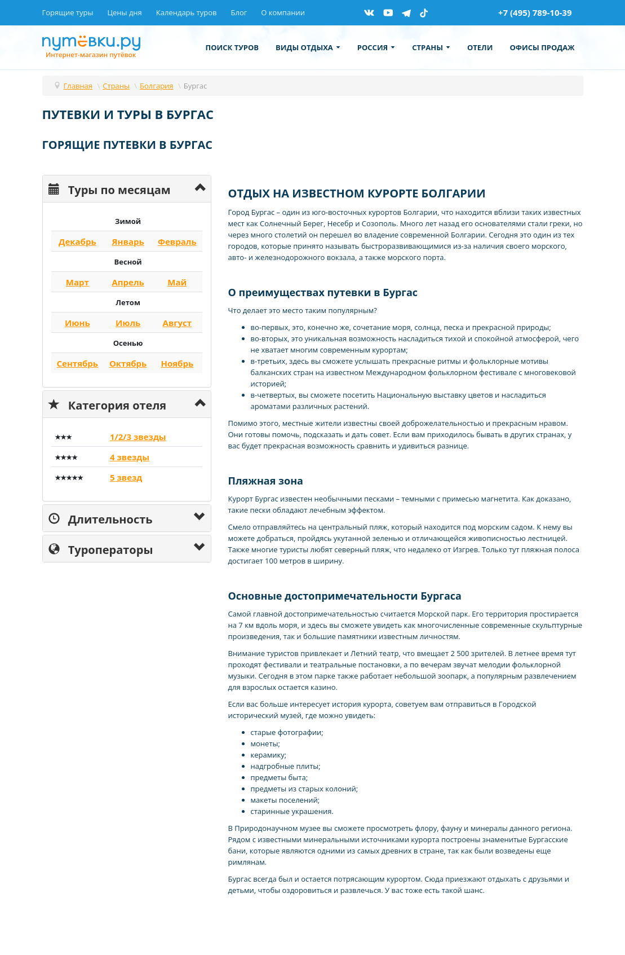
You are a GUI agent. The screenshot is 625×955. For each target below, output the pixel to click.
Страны (431, 47)
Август (177, 322)
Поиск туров (232, 47)
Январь (128, 241)
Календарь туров (186, 12)
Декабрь (77, 241)
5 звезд (126, 477)
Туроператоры (100, 548)
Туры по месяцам (109, 189)
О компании (283, 12)
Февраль (177, 241)
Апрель (128, 282)
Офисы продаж (541, 47)
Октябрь (128, 363)
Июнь (77, 322)
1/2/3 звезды (138, 436)
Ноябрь (177, 363)
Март (77, 282)
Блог (239, 12)
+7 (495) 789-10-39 (535, 12)
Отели (480, 47)
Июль (128, 322)
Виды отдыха (308, 47)
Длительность (100, 518)
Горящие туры (68, 12)
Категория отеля (107, 404)
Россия (376, 47)
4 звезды (129, 457)
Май (177, 282)
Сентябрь (78, 363)
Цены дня (124, 12)
